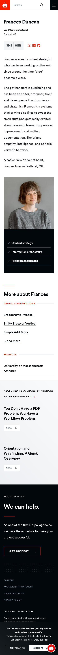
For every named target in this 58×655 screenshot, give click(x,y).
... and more (12, 341)
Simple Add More (16, 332)
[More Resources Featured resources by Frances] (29, 396)
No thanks (17, 648)
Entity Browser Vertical (20, 323)
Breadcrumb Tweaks (18, 315)
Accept (38, 648)
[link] (12, 428)
